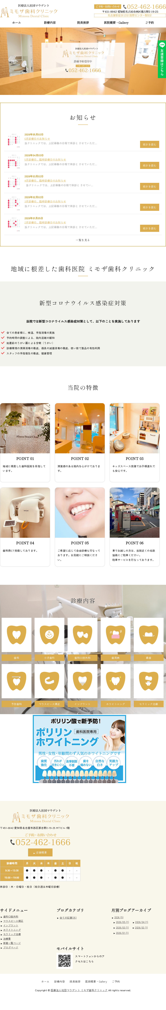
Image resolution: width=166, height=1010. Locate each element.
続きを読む (149, 144)
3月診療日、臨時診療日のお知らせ (45, 201)
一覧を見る (83, 240)
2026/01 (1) (122, 932)
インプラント (10, 925)
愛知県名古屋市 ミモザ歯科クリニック (28, 10)
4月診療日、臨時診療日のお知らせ (45, 180)
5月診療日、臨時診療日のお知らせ (45, 159)
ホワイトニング (12, 929)
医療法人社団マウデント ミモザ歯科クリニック (79, 990)
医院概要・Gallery (116, 22)
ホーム (16, 22)
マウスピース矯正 (13, 921)
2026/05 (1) (122, 922)
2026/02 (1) (141, 927)
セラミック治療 (12, 934)
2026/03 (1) (122, 927)
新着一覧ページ (12, 943)
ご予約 (149, 22)
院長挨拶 (83, 22)
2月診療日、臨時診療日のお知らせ (45, 222)
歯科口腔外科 (10, 916)
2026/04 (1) (141, 922)
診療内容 (50, 22)
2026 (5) (119, 917)
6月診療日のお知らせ (37, 138)
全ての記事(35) (68, 917)
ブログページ (10, 947)
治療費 (7, 938)
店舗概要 (41, 852)
